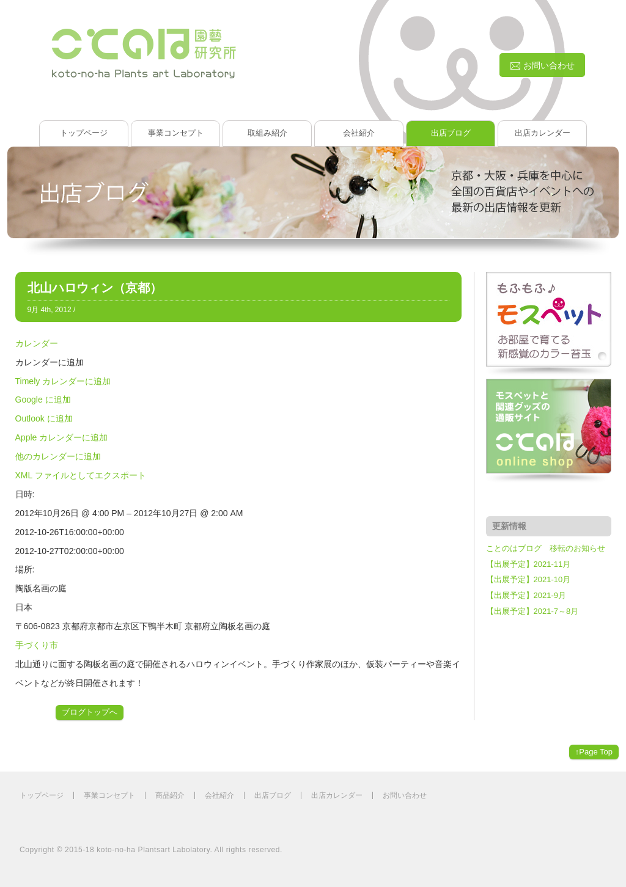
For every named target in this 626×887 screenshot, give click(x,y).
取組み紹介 (267, 132)
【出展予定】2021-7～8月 (532, 611)
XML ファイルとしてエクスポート (80, 475)
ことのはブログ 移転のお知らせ (545, 548)
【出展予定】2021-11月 (528, 564)
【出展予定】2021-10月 (528, 579)
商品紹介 (170, 795)
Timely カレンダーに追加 (63, 381)
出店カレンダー (542, 132)
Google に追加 (43, 399)
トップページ (84, 132)
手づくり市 (36, 645)
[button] (49, 362)
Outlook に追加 (44, 418)
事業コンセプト (176, 132)
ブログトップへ (89, 712)
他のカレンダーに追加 (58, 456)
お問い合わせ (405, 795)
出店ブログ (451, 132)
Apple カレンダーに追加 (61, 437)
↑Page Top (594, 751)
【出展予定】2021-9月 (526, 595)
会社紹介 (359, 132)
